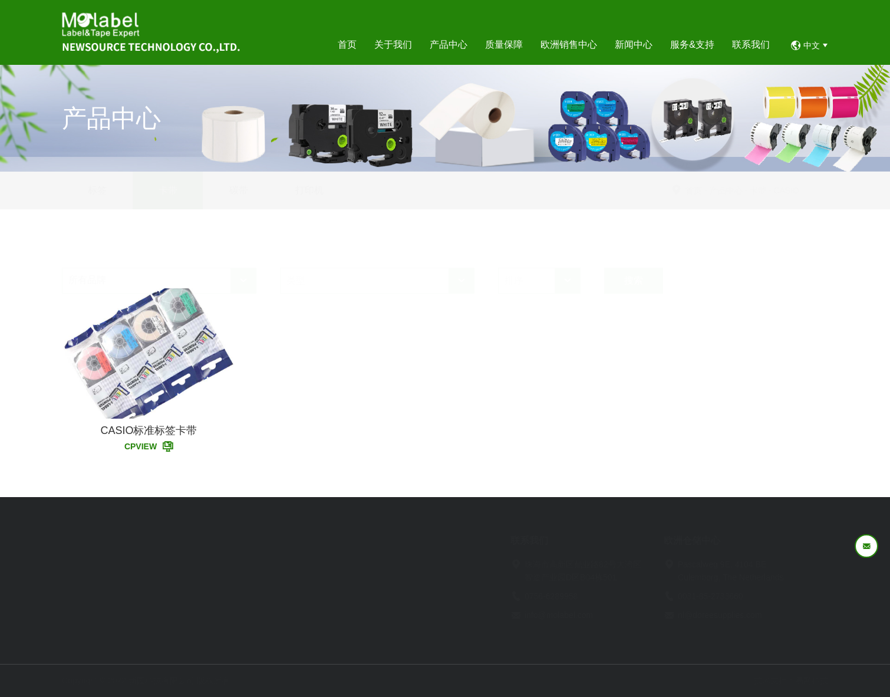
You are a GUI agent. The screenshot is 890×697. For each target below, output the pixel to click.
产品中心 (753, 190)
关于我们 (144, 540)
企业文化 (142, 582)
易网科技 (811, 680)
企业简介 (142, 566)
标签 (97, 190)
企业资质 (142, 599)
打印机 (309, 190)
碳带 (238, 190)
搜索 (633, 252)
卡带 (168, 190)
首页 (722, 190)
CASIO (815, 190)
